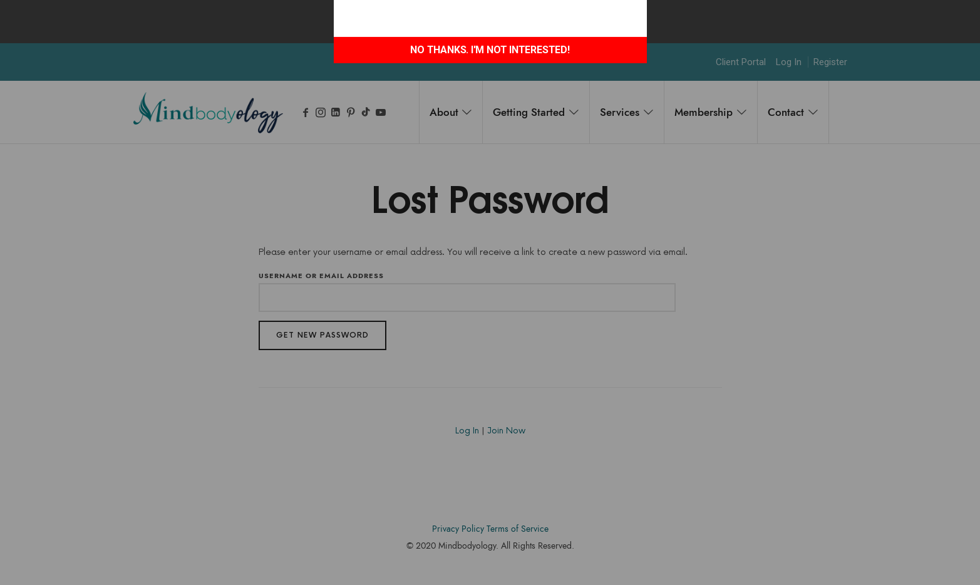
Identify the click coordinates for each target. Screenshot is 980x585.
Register (830, 62)
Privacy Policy (458, 529)
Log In (789, 62)
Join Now (506, 430)
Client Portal (741, 62)
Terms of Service (518, 529)
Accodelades (492, 564)
